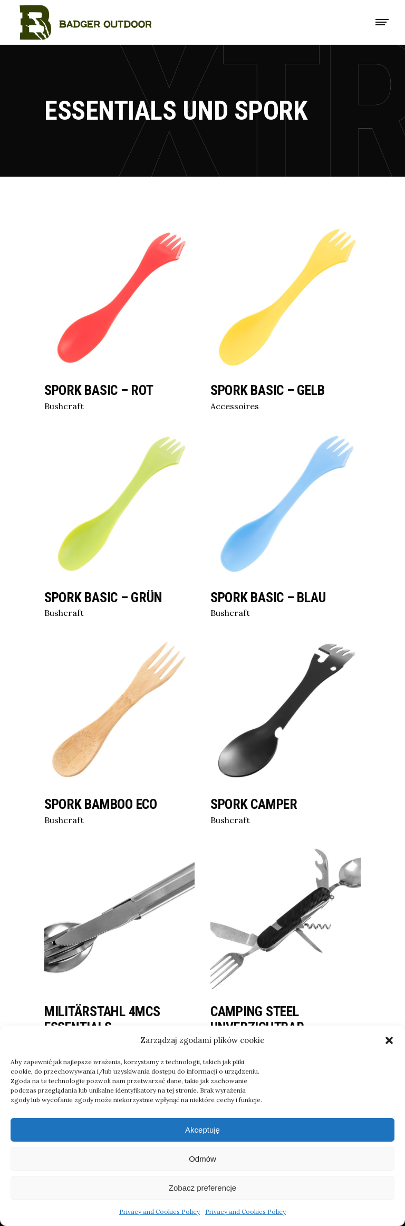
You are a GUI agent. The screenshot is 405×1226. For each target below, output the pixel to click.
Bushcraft (64, 406)
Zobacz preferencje (202, 1187)
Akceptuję (202, 1129)
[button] (389, 1040)
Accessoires (234, 406)
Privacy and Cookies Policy (159, 1211)
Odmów (202, 1158)
